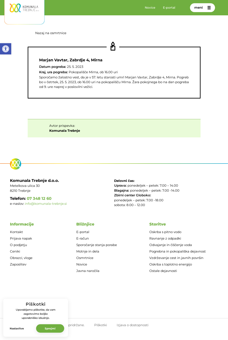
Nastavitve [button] (17, 328)
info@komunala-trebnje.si (46, 204)
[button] (5, 48)
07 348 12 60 (39, 198)
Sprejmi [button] (50, 328)
